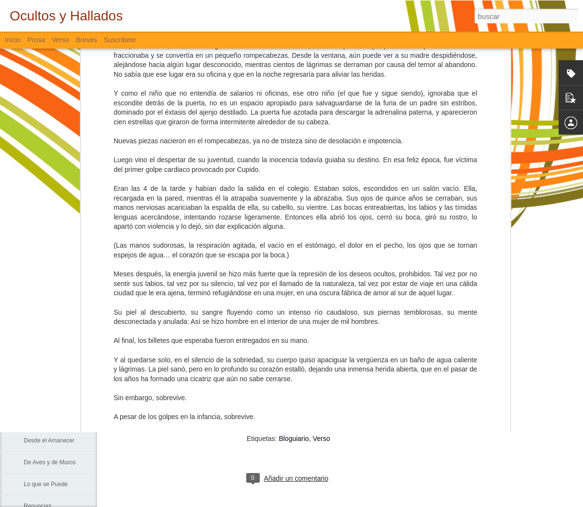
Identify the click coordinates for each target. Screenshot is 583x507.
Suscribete (120, 40)
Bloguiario (294, 438)
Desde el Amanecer (49, 440)
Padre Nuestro (42, 375)
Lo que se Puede (46, 484)
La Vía (32, 396)
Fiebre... (34, 331)
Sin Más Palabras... (49, 353)
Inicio (13, 40)
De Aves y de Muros (50, 462)
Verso (60, 40)
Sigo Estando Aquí (48, 418)
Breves (86, 40)
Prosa (37, 40)
